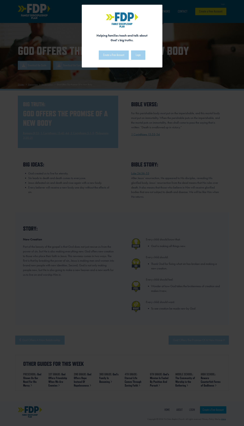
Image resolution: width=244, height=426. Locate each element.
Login (138, 55)
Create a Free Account (113, 55)
